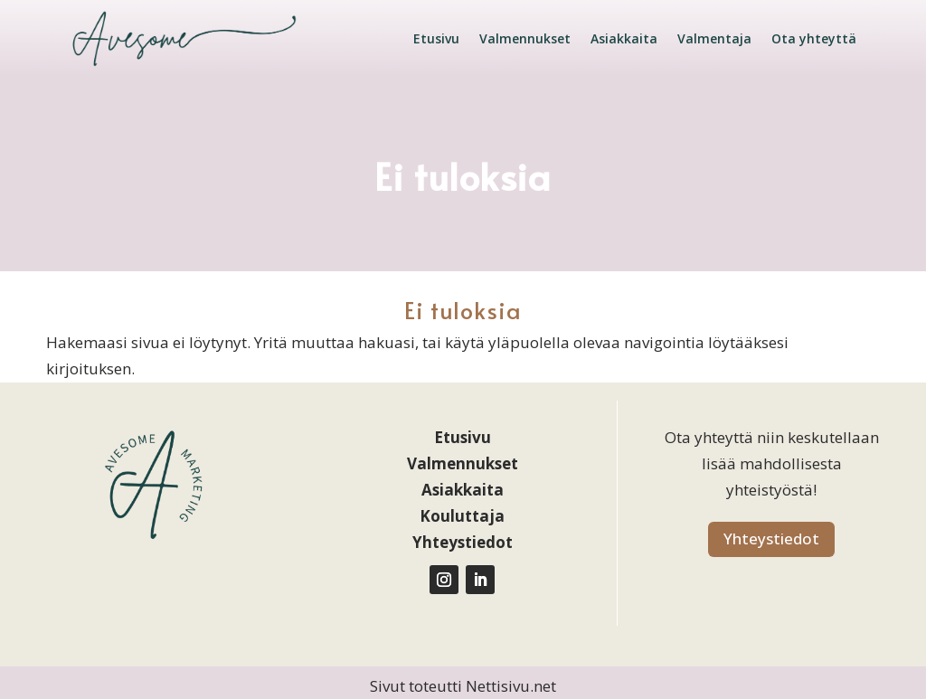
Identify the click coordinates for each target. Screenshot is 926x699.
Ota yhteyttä (813, 38)
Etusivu (436, 38)
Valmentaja (714, 38)
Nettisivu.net (511, 685)
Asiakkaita (624, 38)
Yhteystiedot (771, 538)
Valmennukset (525, 38)
